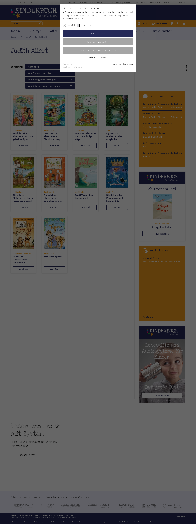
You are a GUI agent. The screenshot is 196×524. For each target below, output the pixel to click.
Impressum (116, 63)
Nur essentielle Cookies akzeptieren (98, 50)
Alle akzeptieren (98, 33)
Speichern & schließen (98, 41)
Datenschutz (128, 63)
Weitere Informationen (98, 57)
